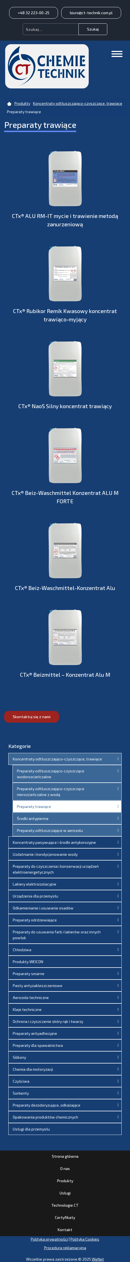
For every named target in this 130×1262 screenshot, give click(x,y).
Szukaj (93, 29)
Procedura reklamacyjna (65, 1247)
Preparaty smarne (28, 973)
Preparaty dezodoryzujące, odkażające (46, 1105)
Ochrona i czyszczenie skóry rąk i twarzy (48, 1021)
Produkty (65, 1180)
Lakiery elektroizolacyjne (34, 884)
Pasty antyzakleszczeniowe (37, 985)
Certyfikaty (65, 1217)
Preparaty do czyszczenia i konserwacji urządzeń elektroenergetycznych (56, 869)
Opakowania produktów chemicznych (45, 1117)
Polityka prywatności (49, 1239)
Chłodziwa (22, 949)
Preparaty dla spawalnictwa (38, 1045)
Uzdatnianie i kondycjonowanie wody (45, 854)
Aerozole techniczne (31, 997)
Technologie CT (65, 1205)
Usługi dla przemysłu (31, 1129)
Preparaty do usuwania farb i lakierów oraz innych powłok (57, 934)
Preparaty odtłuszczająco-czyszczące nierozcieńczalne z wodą (50, 791)
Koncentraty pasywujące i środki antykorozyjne (54, 842)
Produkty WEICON (28, 961)
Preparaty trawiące (34, 806)
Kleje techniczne (27, 1009)
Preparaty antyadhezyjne (35, 1033)
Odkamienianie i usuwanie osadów (43, 908)
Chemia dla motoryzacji (33, 1069)
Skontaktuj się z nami (31, 716)
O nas (65, 1168)
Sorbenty (21, 1093)
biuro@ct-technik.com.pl (91, 12)
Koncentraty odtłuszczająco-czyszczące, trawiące (57, 759)
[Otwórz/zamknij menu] (117, 54)
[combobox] (51, 29)
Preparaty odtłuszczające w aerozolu (50, 830)
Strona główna (65, 1156)
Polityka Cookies (84, 1239)
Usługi (65, 1193)
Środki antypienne (33, 818)
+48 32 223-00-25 (33, 12)
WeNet (98, 1259)
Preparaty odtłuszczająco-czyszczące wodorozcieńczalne (50, 773)
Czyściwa (21, 1081)
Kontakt (65, 1229)
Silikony (19, 1057)
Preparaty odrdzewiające (35, 920)
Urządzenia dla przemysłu (35, 896)
